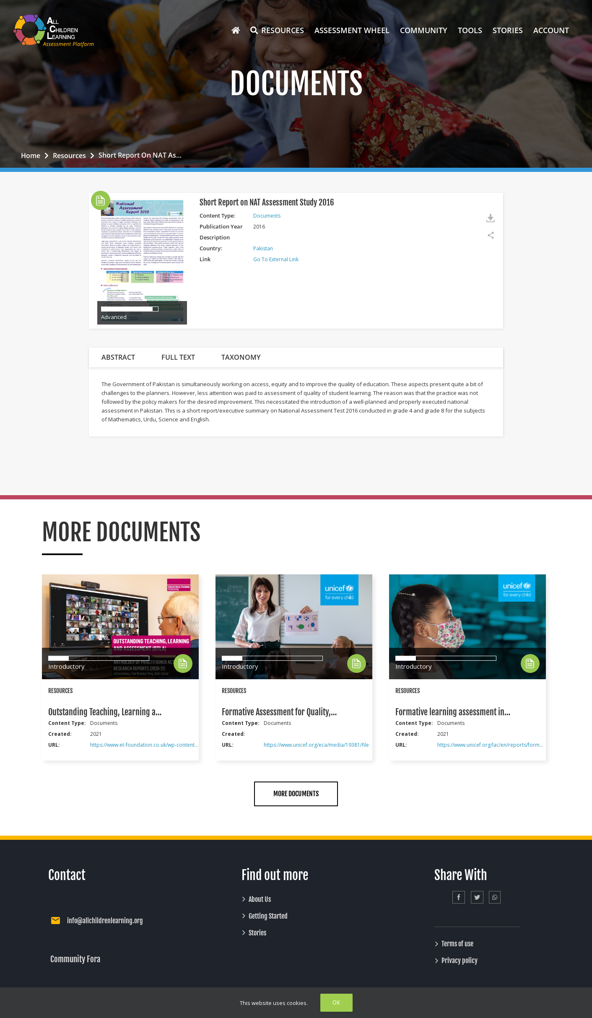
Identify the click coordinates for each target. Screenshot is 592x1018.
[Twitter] (477, 897)
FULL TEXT (178, 357)
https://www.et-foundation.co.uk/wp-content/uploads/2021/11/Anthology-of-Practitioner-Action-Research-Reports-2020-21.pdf (144, 744)
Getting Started (268, 916)
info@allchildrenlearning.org (105, 921)
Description (215, 237)
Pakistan (263, 248)
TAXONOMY (240, 357)
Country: (211, 248)
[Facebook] (458, 897)
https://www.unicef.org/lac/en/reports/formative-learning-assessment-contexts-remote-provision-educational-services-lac (491, 744)
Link (205, 259)
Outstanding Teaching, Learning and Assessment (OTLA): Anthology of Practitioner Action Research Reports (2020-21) (106, 712)
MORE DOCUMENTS (296, 793)
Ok (336, 1002)
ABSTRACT (118, 357)
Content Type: (217, 215)
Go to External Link (276, 259)
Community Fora (75, 959)
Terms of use (457, 944)
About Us (260, 899)
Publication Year (221, 226)
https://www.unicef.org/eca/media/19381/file (316, 744)
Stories (257, 933)
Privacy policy (459, 960)
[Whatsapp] (495, 897)
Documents (266, 215)
